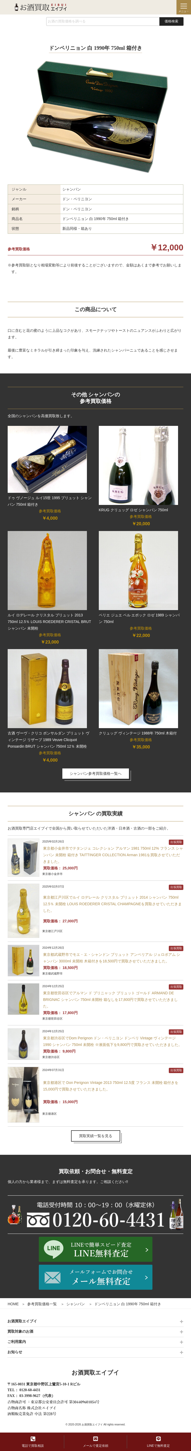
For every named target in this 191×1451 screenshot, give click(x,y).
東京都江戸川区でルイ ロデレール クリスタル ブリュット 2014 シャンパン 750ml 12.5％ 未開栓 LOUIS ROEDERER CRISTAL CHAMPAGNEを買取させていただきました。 (112, 904)
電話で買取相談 (33, 1442)
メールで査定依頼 (95, 1442)
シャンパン (75, 1304)
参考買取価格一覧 (42, 1304)
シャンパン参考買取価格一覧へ (96, 773)
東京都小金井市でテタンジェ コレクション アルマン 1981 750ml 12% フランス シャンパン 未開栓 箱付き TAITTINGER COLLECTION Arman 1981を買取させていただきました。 (113, 855)
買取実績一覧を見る (95, 1136)
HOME (13, 1304)
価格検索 (171, 21)
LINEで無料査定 (158, 1442)
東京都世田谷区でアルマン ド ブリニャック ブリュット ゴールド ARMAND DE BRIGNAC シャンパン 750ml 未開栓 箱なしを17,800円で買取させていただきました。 (110, 999)
